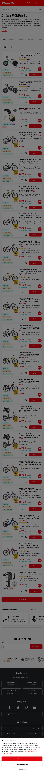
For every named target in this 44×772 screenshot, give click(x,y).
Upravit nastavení (22, 765)
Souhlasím (22, 759)
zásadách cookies (30, 751)
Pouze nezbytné (22, 769)
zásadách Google (7, 753)
